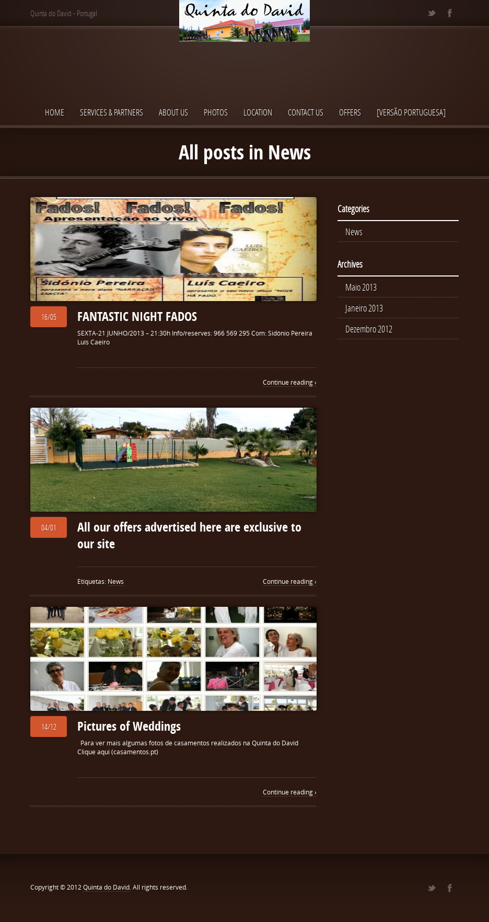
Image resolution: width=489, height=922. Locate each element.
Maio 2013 (361, 287)
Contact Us (305, 112)
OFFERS (350, 112)
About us (173, 112)
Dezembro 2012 (368, 328)
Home (54, 112)
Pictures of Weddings (129, 726)
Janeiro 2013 (364, 308)
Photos (216, 112)
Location (257, 112)
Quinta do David (106, 887)
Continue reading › (290, 382)
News (116, 581)
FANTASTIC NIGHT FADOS (137, 316)
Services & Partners (111, 112)
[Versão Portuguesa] (411, 112)
